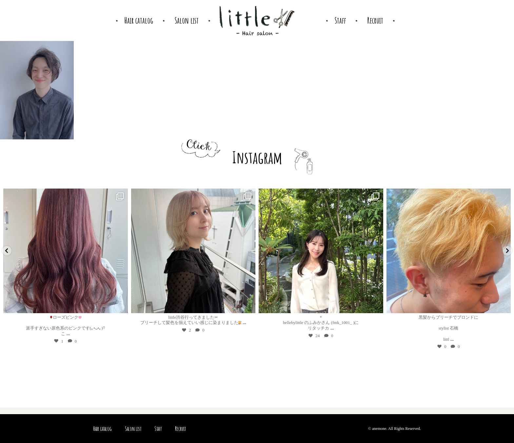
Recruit (180, 428)
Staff (158, 428)
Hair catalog (102, 428)
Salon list (133, 428)
